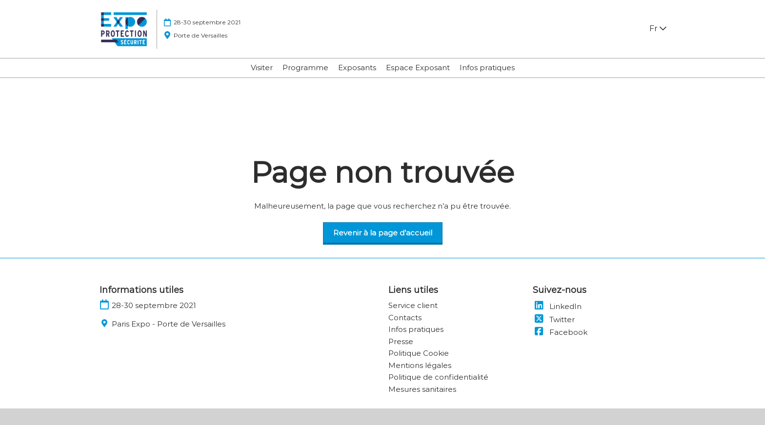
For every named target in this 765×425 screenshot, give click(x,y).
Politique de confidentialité (438, 377)
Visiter (262, 67)
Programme (305, 67)
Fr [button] (657, 28)
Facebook (560, 332)
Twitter (554, 319)
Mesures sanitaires (422, 389)
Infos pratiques (487, 67)
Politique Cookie (418, 353)
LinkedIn (557, 306)
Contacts (405, 317)
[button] (383, 233)
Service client (413, 305)
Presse (400, 341)
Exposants (357, 67)
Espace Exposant (418, 67)
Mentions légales (419, 365)
